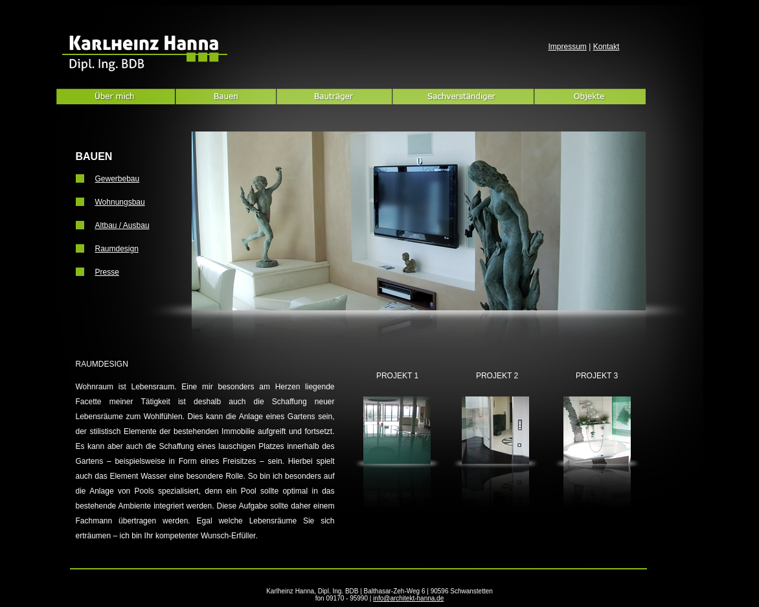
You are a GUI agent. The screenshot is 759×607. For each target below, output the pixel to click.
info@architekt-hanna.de (408, 598)
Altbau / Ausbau (122, 225)
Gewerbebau (117, 178)
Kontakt (606, 46)
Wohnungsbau (120, 202)
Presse (107, 272)
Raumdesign (117, 248)
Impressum (568, 46)
